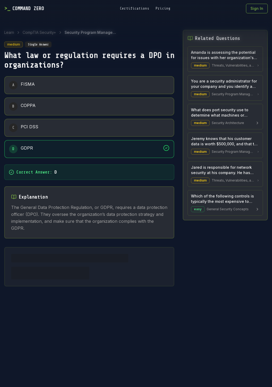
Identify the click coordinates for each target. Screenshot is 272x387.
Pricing (163, 8)
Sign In (256, 8)
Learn (9, 32)
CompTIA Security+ (39, 32)
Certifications (134, 8)
